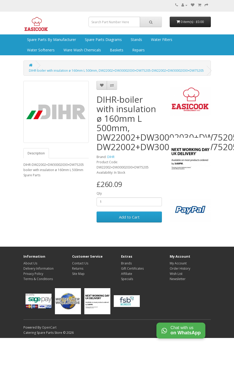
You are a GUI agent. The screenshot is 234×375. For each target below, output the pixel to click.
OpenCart (49, 327)
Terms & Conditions (38, 279)
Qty (99, 193)
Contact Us (80, 263)
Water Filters (161, 39)
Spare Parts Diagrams (103, 39)
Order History (180, 268)
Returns (77, 268)
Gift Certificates (132, 268)
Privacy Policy (33, 273)
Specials (127, 279)
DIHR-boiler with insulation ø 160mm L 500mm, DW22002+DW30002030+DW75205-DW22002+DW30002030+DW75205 (116, 70)
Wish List (176, 273)
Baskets (116, 49)
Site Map (78, 273)
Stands (136, 39)
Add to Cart (129, 217)
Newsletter (178, 279)
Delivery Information (38, 268)
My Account (178, 263)
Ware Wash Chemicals (81, 49)
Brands (126, 263)
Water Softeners (40, 49)
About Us (30, 263)
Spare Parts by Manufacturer (51, 39)
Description (36, 153)
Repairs (138, 49)
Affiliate (126, 273)
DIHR (111, 157)
